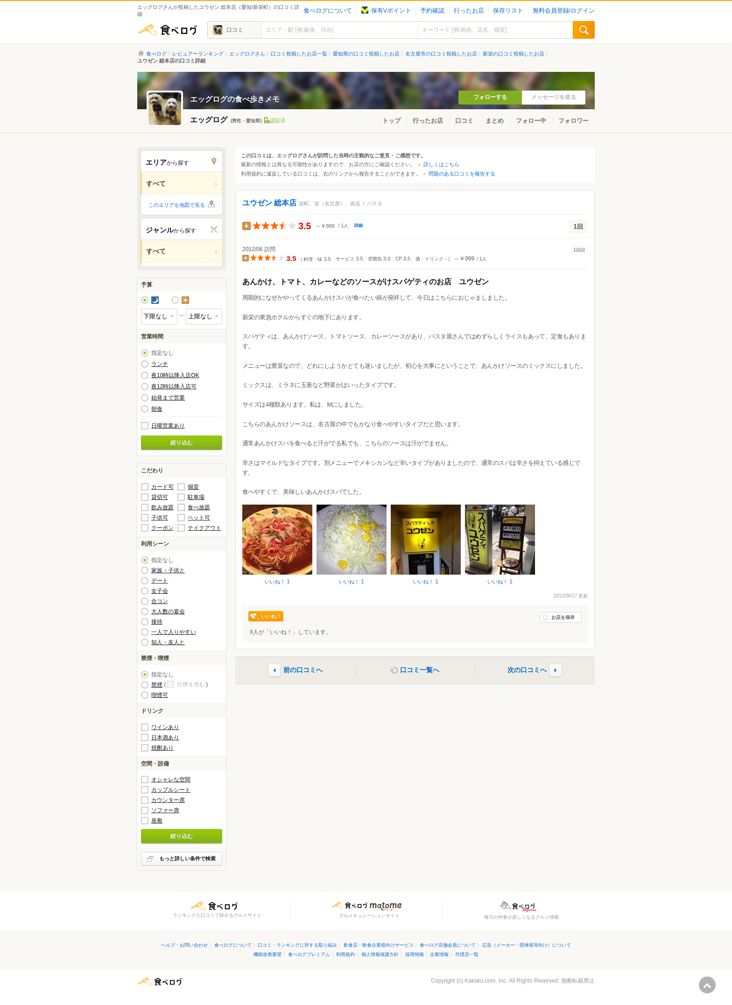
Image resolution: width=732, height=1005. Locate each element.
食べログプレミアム (309, 954)
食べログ (167, 30)
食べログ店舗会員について (448, 945)
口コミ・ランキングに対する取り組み (297, 945)
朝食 (156, 409)
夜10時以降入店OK (175, 375)
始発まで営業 (168, 397)
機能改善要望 (267, 954)
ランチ (159, 364)
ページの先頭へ (707, 985)
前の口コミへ (303, 670)
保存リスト (508, 10)
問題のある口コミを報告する (462, 173)
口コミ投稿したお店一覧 (299, 53)
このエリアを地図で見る (176, 205)
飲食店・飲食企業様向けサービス (379, 945)
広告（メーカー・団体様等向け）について (526, 945)
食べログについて (327, 10)
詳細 (358, 225)
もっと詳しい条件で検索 (187, 858)
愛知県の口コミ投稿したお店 (366, 53)
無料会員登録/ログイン (564, 10)
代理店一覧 (467, 954)
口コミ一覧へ (419, 670)
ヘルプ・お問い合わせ (184, 945)
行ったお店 (469, 10)
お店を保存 (563, 617)
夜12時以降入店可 (174, 386)
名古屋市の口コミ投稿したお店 (441, 53)
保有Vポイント (386, 10)
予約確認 (432, 10)
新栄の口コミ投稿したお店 (513, 53)
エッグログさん (247, 53)
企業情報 (439, 954)
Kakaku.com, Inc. (486, 980)
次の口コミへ (527, 670)
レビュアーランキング (198, 53)
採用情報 (414, 954)
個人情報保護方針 (380, 954)
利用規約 (345, 954)
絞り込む (181, 442)
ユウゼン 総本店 (269, 203)
